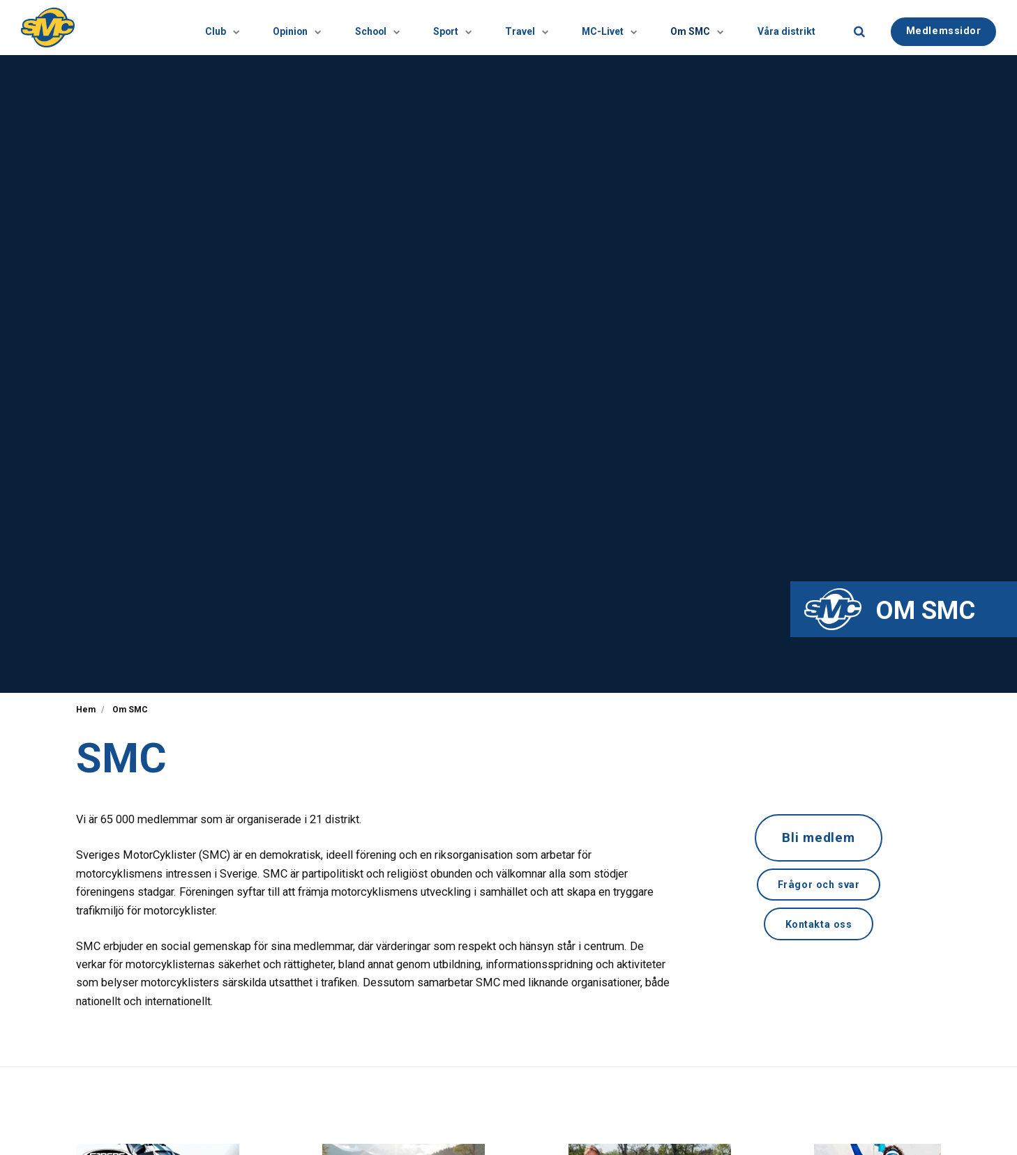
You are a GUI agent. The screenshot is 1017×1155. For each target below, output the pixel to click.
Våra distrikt (780, 27)
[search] (859, 27)
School (310, 27)
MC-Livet (577, 27)
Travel (483, 27)
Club (129, 27)
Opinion (217, 27)
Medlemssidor (943, 27)
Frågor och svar (818, 886)
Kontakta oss (818, 925)
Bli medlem (818, 838)
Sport (397, 27)
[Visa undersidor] (139, 27)
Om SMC (677, 27)
